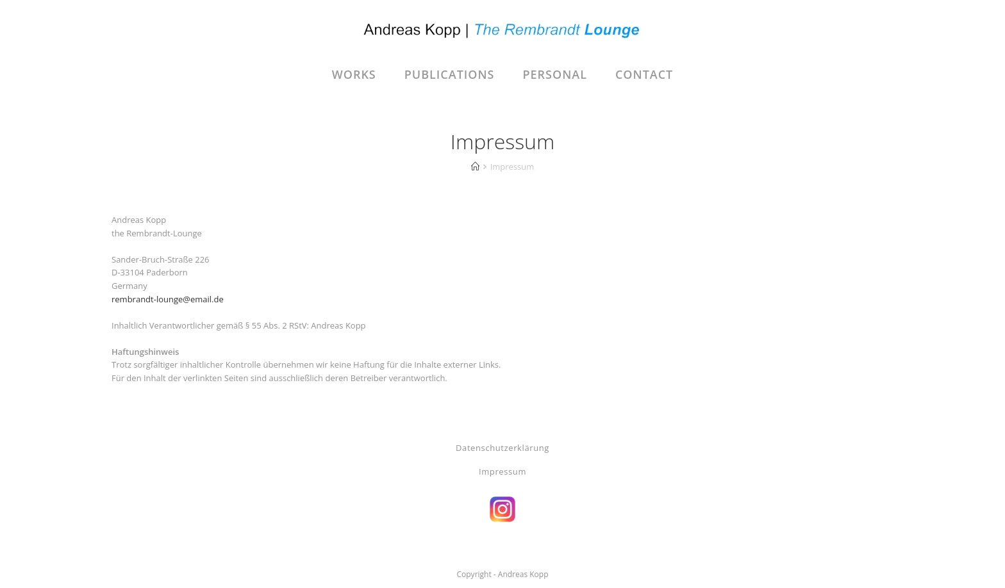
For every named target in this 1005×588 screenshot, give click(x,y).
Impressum (502, 471)
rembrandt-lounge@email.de (168, 299)
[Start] (475, 166)
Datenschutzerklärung (502, 447)
